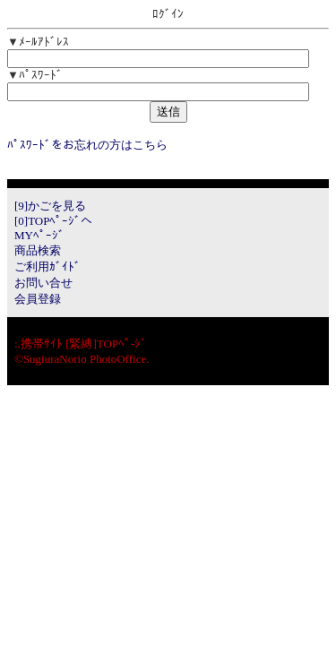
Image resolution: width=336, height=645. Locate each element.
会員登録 (37, 298)
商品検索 (37, 250)
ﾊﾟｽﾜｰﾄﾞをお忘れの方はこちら (87, 144)
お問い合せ (43, 282)
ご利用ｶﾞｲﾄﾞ (47, 266)
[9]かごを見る (50, 205)
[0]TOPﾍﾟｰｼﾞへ (53, 221)
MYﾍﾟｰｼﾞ (39, 235)
